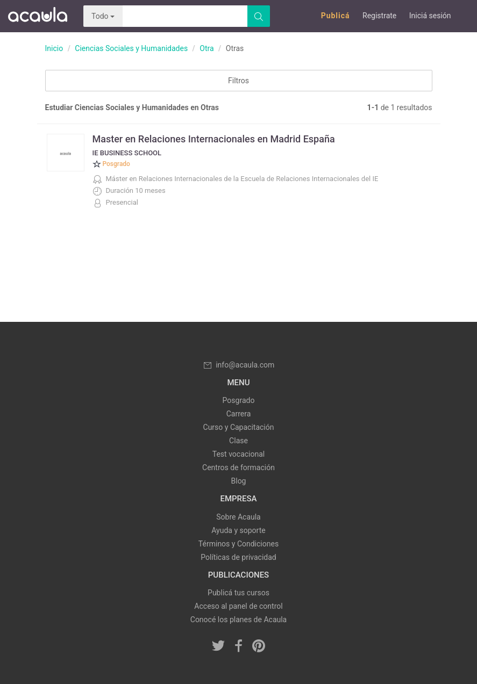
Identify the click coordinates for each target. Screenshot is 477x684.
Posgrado (239, 400)
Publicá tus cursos (238, 592)
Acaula (37, 16)
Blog (238, 481)
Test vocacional (238, 454)
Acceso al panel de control (238, 606)
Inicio (54, 48)
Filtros (238, 80)
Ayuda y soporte (238, 530)
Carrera (238, 413)
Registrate (379, 15)
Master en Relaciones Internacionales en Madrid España (213, 139)
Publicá (335, 15)
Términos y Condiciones (238, 543)
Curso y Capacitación (238, 427)
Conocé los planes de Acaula (238, 619)
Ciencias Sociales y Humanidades (131, 48)
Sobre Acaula (238, 517)
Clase (238, 440)
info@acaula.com (239, 365)
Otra (206, 48)
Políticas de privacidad (238, 557)
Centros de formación (238, 467)
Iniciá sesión (430, 15)
